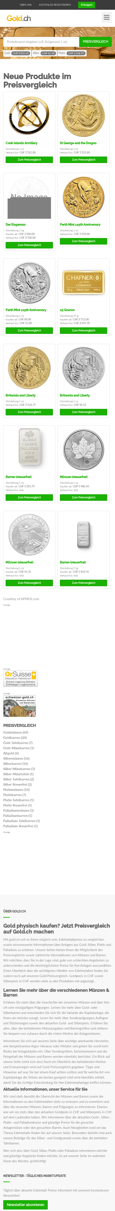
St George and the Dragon (78, 143)
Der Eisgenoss (16, 224)
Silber (44, 53)
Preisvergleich (95, 41)
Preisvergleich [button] (29, 159)
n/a (21, 490)
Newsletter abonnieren (25, 1205)
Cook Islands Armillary (22, 143)
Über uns (26, 4)
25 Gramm (67, 310)
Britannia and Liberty (21, 395)
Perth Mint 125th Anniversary (80, 224)
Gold (17, 53)
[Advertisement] (57, 637)
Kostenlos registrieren (55, 4)
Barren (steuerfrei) (18, 477)
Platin (72, 53)
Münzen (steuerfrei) (73, 477)
